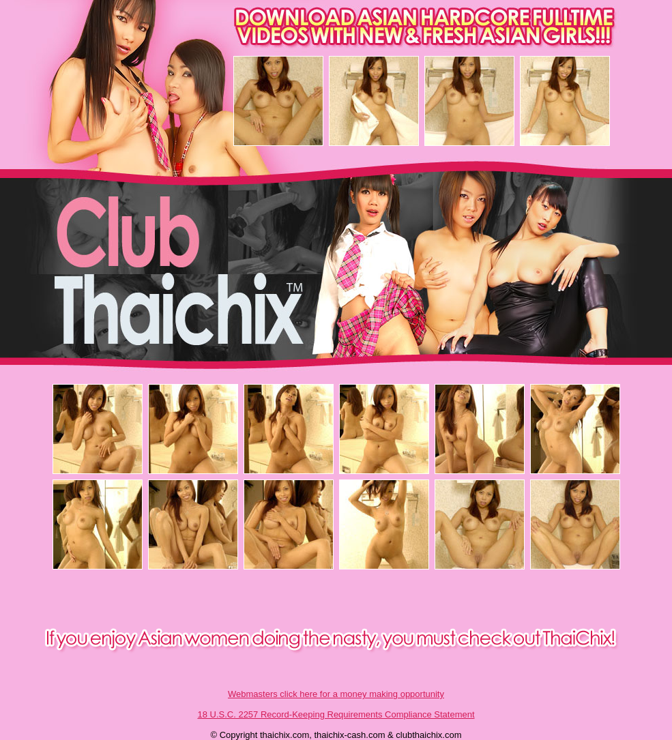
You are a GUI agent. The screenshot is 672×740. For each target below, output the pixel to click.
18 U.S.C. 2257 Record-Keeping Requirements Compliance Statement (335, 714)
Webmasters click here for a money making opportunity (336, 694)
